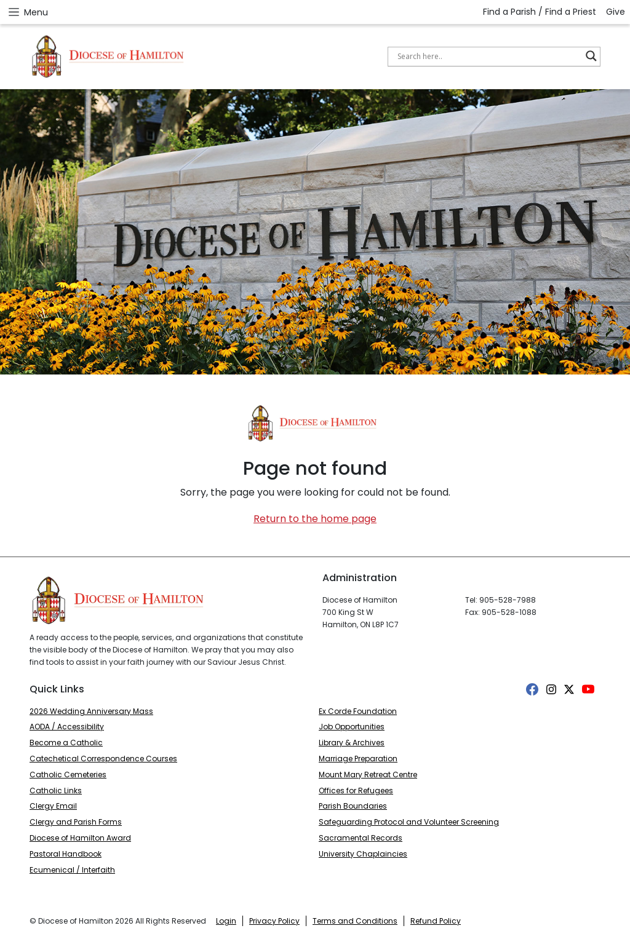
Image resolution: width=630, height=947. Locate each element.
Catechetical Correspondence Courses (103, 758)
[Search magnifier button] (591, 56)
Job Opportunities (352, 726)
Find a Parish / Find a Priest (539, 12)
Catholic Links (56, 790)
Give (615, 12)
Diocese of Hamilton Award (80, 838)
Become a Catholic (66, 742)
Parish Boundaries (353, 806)
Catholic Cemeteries (68, 774)
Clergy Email (53, 806)
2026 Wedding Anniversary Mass (91, 711)
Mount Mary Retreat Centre (368, 774)
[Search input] (488, 56)
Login (226, 921)
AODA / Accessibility (67, 726)
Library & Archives (352, 742)
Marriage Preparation (358, 758)
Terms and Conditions (355, 921)
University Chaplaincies (363, 854)
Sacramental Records (360, 838)
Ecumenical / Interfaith (72, 870)
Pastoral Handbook (66, 854)
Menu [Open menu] (27, 12)
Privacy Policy (274, 921)
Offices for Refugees (356, 790)
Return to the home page (315, 519)
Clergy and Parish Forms (76, 822)
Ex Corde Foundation (358, 711)
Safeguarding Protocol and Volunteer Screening (409, 822)
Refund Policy (435, 921)
